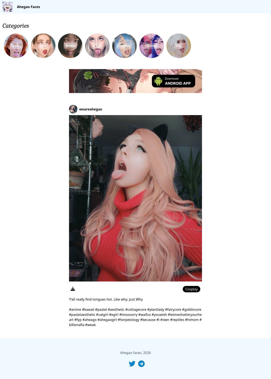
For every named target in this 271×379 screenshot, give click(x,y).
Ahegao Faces (28, 6)
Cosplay (191, 289)
